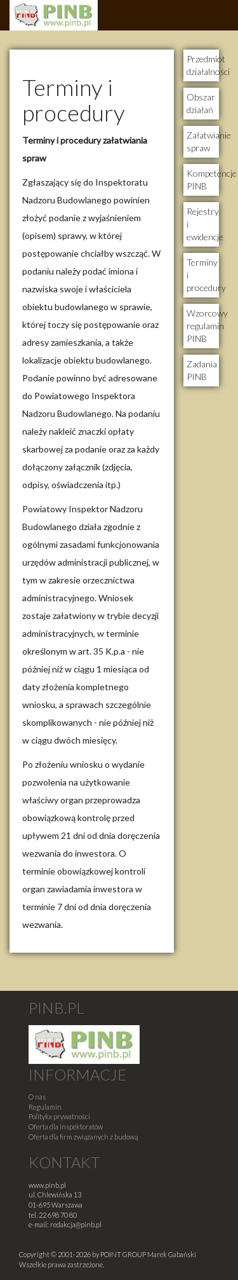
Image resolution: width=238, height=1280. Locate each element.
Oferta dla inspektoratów (66, 1126)
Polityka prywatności (59, 1116)
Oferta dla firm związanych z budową (83, 1137)
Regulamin (45, 1107)
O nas (37, 1097)
